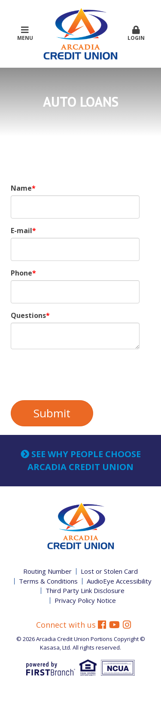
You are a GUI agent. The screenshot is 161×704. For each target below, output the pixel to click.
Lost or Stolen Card (109, 571)
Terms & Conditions (48, 581)
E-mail (21, 230)
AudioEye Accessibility (119, 581)
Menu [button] (24, 34)
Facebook (102, 626)
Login (136, 34)
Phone (21, 273)
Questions (28, 315)
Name (21, 188)
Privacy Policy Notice (85, 600)
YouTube (114, 626)
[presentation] (76, 375)
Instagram (127, 626)
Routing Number (47, 571)
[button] (136, 34)
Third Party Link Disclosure (85, 590)
